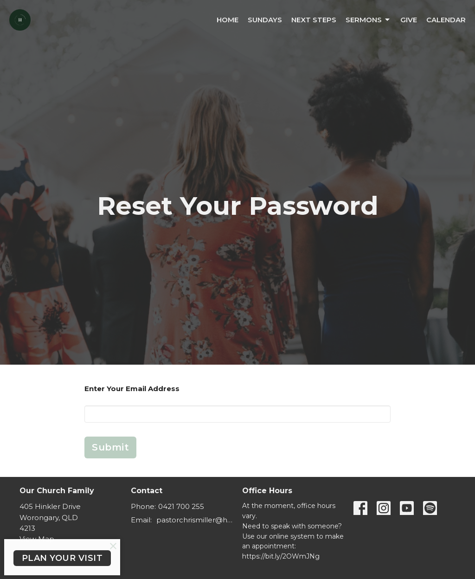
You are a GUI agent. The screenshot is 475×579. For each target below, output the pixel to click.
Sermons (368, 20)
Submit (110, 447)
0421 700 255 (181, 506)
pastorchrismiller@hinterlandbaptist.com (194, 519)
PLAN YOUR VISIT (62, 558)
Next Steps (313, 19)
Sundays (265, 19)
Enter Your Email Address (132, 388)
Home (227, 19)
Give (408, 19)
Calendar (446, 19)
